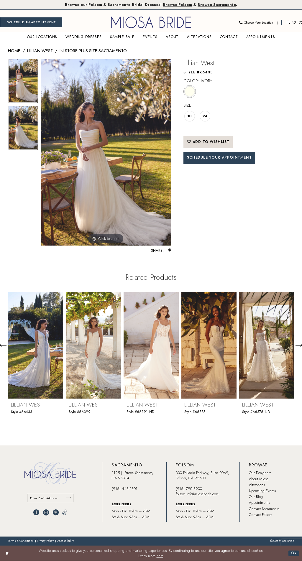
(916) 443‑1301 (124, 488)
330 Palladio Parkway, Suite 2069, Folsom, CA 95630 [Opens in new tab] (202, 475)
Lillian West (40, 50)
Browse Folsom (177, 4)
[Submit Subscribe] (68, 498)
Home (14, 50)
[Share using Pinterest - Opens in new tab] (169, 251)
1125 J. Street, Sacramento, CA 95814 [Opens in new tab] (132, 475)
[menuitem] (31, 22)
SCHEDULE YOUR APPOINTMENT (219, 157)
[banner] (151, 22)
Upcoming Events (262, 490)
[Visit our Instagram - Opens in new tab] (46, 512)
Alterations (257, 485)
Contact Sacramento (264, 508)
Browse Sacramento (217, 4)
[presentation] (35, 345)
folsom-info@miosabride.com (197, 494)
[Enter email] (50, 498)
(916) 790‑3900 (189, 488)
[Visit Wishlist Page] (294, 22)
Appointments (259, 502)
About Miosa (258, 479)
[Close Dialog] (7, 553)
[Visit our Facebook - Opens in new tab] (36, 512)
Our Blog (256, 496)
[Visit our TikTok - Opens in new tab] (64, 512)
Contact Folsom (260, 514)
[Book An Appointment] (31, 22)
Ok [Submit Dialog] (294, 553)
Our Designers (260, 473)
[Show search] (288, 22)
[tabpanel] (23, 82)
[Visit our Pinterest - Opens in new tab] (56, 512)
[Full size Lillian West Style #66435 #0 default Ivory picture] (106, 152)
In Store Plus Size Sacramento (93, 50)
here (160, 556)
